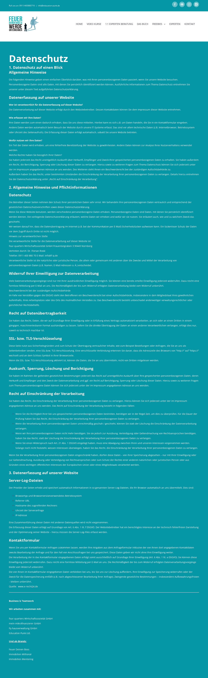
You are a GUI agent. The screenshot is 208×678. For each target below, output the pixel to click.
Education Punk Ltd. (20, 633)
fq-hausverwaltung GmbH (23, 628)
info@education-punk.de (49, 5)
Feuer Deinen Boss (19, 649)
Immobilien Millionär (20, 654)
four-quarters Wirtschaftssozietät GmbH (31, 618)
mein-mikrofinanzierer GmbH (25, 623)
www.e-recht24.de (28, 586)
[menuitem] (79, 23)
